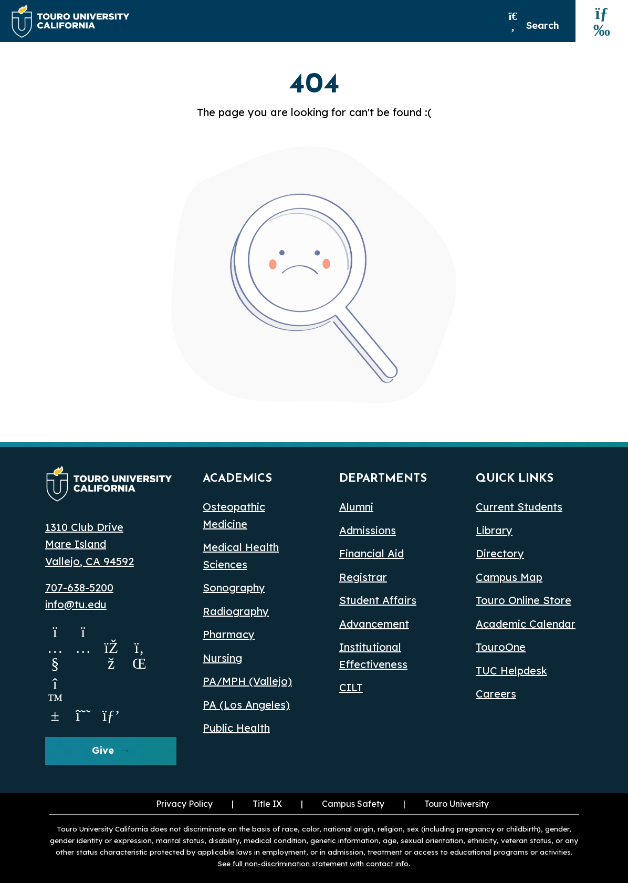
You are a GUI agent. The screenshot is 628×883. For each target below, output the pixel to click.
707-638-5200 (79, 587)
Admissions (367, 530)
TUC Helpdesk (511, 670)
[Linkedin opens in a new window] (140, 663)
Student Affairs (377, 600)
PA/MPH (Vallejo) (247, 681)
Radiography (236, 611)
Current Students (519, 506)
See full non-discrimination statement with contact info (313, 863)
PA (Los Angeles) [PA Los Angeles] (246, 704)
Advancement (374, 623)
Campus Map (509, 577)
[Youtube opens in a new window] (55, 663)
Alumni (356, 506)
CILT (351, 687)
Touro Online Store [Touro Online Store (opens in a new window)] (523, 600)
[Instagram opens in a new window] (83, 663)
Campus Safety (353, 803)
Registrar (363, 577)
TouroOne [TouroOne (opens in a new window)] (501, 646)
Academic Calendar (525, 623)
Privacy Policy (184, 803)
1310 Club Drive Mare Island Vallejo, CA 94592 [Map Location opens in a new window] (89, 544)
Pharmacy (229, 634)
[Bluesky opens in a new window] (55, 715)
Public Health (236, 727)
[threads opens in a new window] (83, 715)
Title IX (267, 803)
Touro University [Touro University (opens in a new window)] (456, 803)
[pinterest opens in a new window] (111, 715)
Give (103, 750)
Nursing (222, 657)
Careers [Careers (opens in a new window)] (496, 693)
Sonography (234, 587)
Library (494, 530)
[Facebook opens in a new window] (111, 663)
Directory (500, 553)
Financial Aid (371, 553)
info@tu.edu (76, 604)
